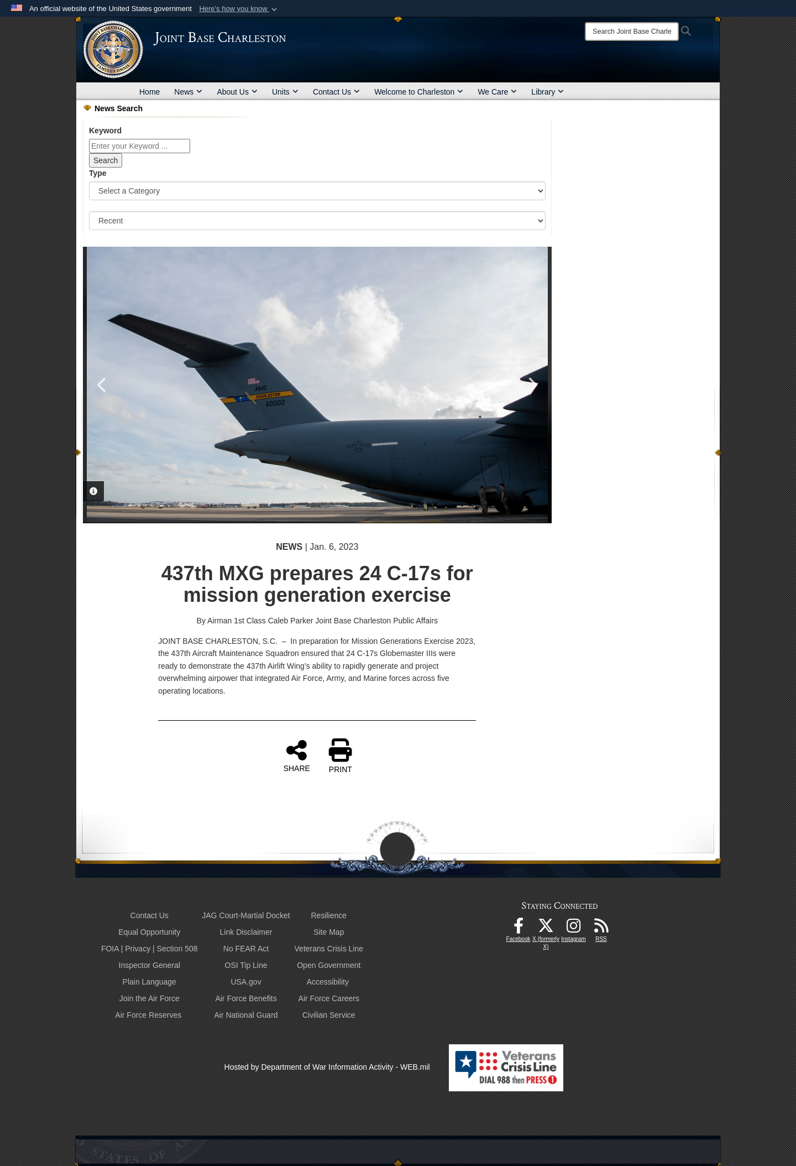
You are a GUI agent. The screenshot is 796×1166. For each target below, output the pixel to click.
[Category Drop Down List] (317, 190)
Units (285, 91)
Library (547, 91)
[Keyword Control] (139, 146)
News (188, 91)
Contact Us (336, 91)
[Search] (632, 31)
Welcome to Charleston (418, 91)
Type (98, 173)
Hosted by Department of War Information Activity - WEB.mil (327, 1067)
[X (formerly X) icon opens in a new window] (546, 928)
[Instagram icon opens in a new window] (574, 928)
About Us (237, 91)
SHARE (297, 755)
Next (532, 385)
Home (149, 91)
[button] (239, 8)
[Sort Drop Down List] (317, 220)
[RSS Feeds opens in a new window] (601, 928)
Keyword (105, 130)
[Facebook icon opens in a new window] (518, 928)
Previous (102, 385)
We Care (497, 91)
